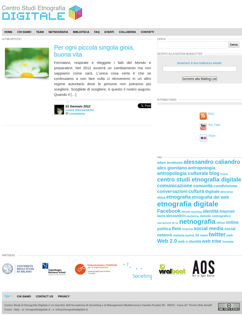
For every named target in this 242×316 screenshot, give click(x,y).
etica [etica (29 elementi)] (161, 197)
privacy (64, 296)
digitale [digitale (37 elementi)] (212, 191)
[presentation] (144, 111)
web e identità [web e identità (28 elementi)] (189, 241)
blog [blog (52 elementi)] (214, 173)
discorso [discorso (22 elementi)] (226, 192)
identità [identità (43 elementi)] (210, 211)
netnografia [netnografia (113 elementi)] (197, 221)
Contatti (147, 31)
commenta (77, 113)
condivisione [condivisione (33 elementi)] (225, 186)
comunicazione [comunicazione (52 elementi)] (174, 185)
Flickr (212, 135)
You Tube (214, 125)
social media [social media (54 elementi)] (208, 228)
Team (40, 31)
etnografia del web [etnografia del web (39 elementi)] (210, 197)
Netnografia (58, 31)
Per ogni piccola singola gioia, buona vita (94, 51)
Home (8, 31)
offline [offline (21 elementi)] (220, 223)
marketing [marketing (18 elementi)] (193, 216)
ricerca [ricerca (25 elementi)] (187, 229)
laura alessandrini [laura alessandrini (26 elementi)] (171, 216)
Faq (97, 31)
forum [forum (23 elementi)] (186, 211)
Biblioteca (81, 31)
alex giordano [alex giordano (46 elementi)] (172, 167)
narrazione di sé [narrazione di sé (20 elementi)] (167, 222)
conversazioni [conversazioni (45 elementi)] (172, 191)
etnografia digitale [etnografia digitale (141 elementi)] (187, 204)
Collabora (127, 31)
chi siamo (24, 296)
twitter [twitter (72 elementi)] (217, 234)
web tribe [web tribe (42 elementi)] (211, 241)
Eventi (109, 31)
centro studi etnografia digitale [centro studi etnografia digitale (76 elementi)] (199, 179)
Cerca (234, 44)
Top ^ (8, 296)
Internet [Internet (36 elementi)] (226, 211)
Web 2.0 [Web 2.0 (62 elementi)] (167, 241)
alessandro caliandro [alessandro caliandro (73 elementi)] (212, 162)
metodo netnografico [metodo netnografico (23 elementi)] (215, 216)
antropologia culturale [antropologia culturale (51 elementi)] (182, 173)
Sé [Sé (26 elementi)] (197, 235)
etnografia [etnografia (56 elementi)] (178, 197)
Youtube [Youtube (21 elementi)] (228, 241)
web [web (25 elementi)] (229, 235)
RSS (211, 114)
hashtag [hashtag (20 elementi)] (196, 211)
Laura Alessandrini (79, 110)
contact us (44, 296)
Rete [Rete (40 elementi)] (176, 228)
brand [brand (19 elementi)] (224, 174)
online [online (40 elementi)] (232, 222)
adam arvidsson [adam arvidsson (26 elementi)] (170, 163)
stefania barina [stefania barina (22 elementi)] (183, 235)
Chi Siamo (24, 31)
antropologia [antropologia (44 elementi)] (201, 167)
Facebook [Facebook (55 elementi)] (169, 211)
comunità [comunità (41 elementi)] (203, 185)
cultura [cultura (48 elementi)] (196, 191)
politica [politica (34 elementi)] (164, 228)
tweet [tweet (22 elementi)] (204, 235)
